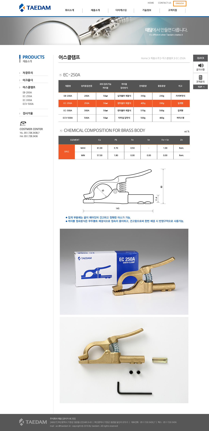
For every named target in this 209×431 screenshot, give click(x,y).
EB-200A (27, 93)
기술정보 (146, 10)
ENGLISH (180, 3)
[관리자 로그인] (69, 419)
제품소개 (95, 10)
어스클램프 (167, 58)
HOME (151, 3)
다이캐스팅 (121, 10)
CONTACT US (164, 3)
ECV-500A (28, 104)
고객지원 (172, 10)
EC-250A (27, 96)
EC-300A (27, 100)
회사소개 (69, 10)
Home (144, 58)
